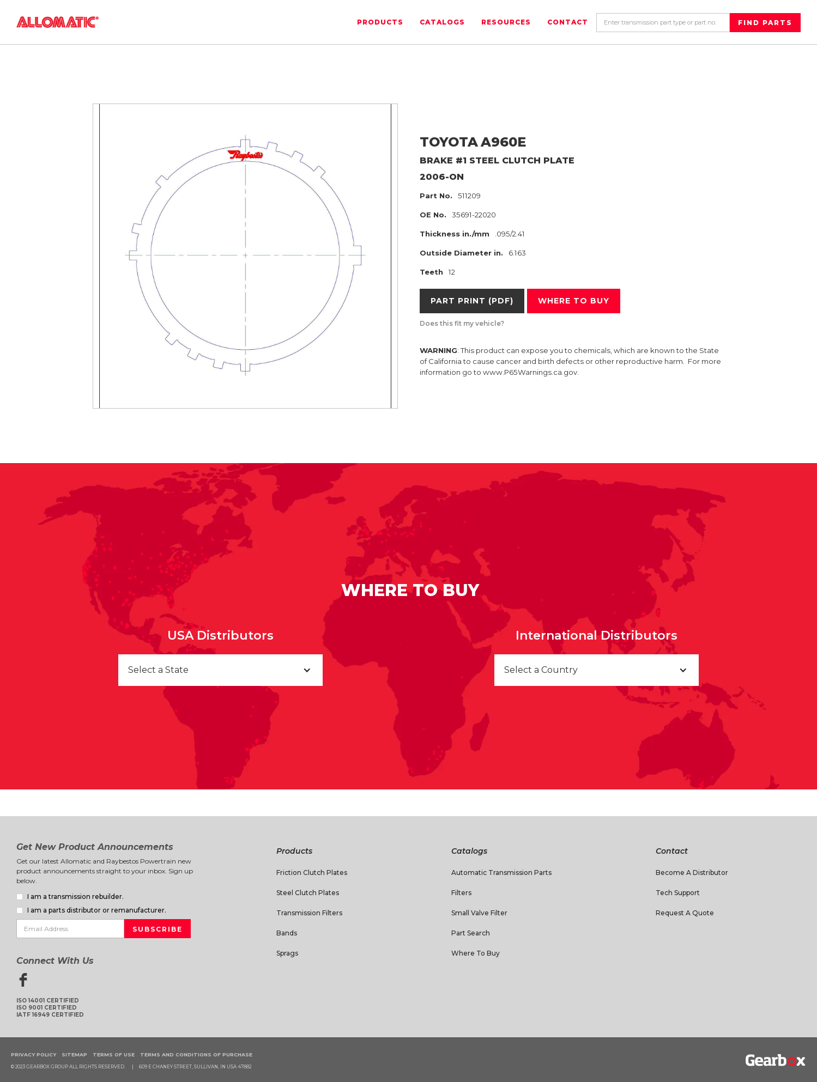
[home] (57, 22)
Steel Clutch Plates (307, 893)
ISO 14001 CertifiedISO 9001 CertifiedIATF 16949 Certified (50, 1007)
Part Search (470, 933)
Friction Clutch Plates (311, 872)
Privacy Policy (33, 1054)
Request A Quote (685, 913)
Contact (567, 22)
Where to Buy (475, 953)
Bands (286, 933)
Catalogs (442, 22)
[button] (220, 670)
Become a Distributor (692, 872)
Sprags (287, 953)
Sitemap (74, 1054)
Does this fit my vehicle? (462, 323)
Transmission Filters (309, 913)
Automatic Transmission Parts (501, 872)
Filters (461, 893)
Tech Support (678, 893)
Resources (506, 22)
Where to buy (573, 301)
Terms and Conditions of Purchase (196, 1054)
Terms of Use (114, 1054)
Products (380, 22)
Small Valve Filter (479, 913)
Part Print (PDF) (472, 301)
